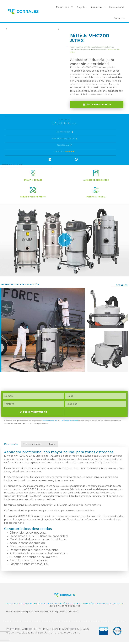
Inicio (72, 47)
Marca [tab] (51, 444)
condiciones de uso (50, 421)
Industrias (97, 6)
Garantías (88, 603)
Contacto (119, 18)
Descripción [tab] (11, 444)
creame (75, 632)
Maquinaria (64, 6)
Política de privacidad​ (69, 421)
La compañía (116, 7)
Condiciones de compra (19, 603)
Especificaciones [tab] (32, 444)
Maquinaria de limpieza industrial (89, 47)
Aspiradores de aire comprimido (93, 49)
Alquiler (81, 7)
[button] (50, 159)
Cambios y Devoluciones (109, 603)
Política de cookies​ (71, 603)
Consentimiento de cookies (65, 606)
